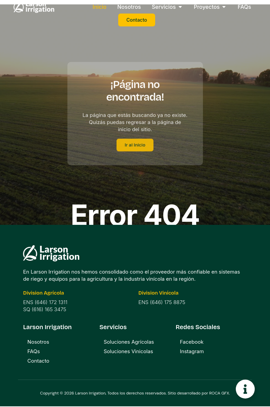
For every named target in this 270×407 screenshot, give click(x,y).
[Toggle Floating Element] (245, 389)
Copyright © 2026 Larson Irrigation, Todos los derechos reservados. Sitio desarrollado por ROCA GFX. (135, 394)
